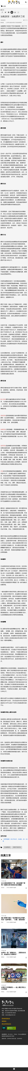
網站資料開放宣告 (6, 1024)
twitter (5, 12)
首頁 (2, 10)
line (8, 12)
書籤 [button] (18, 12)
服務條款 (4, 1021)
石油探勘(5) (7, 847)
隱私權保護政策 (6, 1018)
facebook (2, 12)
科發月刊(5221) (17, 847)
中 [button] (11, 12)
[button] (26, 2)
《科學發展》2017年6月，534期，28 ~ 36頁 (15, 840)
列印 (15, 12)
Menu (2, 2)
